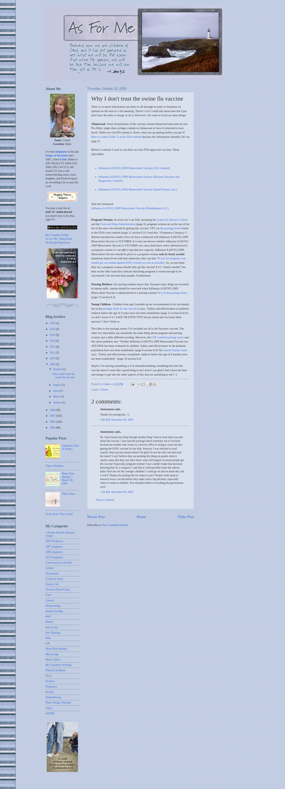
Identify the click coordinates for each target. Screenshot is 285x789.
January (57, 402)
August (57, 384)
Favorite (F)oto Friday (58, 589)
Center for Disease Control (172, 219)
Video (49, 708)
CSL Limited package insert (167, 337)
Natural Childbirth (56, 670)
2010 (53, 358)
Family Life (52, 584)
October (58, 369)
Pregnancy (51, 686)
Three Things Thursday (58, 702)
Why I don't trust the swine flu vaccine (63, 376)
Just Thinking (53, 632)
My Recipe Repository (58, 242)
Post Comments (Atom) (115, 525)
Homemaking (53, 605)
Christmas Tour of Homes (70, 447)
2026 (53, 323)
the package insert (170, 228)
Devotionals (52, 573)
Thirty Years (68, 493)
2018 (53, 335)
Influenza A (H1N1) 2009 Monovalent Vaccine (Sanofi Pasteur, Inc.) (137, 189)
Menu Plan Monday (56, 648)
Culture (104, 389)
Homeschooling (54, 611)
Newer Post (96, 517)
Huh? (48, 616)
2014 (53, 340)
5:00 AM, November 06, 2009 (116, 419)
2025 (53, 329)
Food (48, 594)
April (56, 390)
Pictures (50, 681)
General (50, 600)
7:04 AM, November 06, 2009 (116, 492)
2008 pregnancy (54, 551)
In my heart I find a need (59, 513)
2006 (53, 421)
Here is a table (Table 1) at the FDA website (116, 136)
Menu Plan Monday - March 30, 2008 (68, 478)
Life (48, 643)
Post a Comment (105, 499)
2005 (53, 427)
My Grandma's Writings (59, 665)
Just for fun (52, 627)
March (57, 396)
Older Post (186, 517)
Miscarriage (52, 654)
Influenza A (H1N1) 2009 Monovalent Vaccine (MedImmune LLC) (129, 208)
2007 (53, 415)
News (49, 675)
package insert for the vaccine (120, 308)
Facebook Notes (54, 578)
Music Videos (53, 659)
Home (141, 517)
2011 (53, 352)
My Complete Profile (57, 235)
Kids (48, 638)
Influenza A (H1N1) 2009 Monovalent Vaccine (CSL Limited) (134, 168)
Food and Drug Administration (118, 224)
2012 (53, 346)
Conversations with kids (59, 562)
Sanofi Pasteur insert (175, 350)
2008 (53, 410)
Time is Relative (55, 465)
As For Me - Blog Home (59, 238)
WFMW (50, 713)
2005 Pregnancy (54, 541)
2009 (53, 364)
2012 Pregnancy (54, 557)
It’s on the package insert (172, 292)
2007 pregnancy (54, 546)
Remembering (53, 697)
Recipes (50, 691)
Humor (49, 621)
